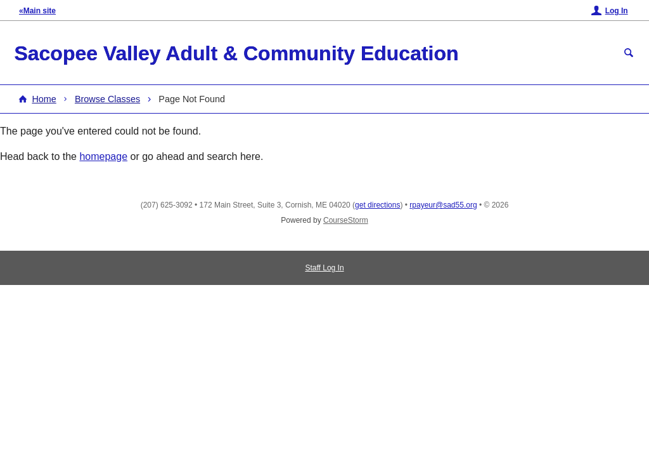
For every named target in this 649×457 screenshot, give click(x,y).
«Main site (37, 10)
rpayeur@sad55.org (443, 205)
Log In (616, 10)
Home (44, 99)
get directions (377, 205)
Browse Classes (107, 99)
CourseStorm (345, 220)
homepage (103, 156)
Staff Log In (324, 267)
